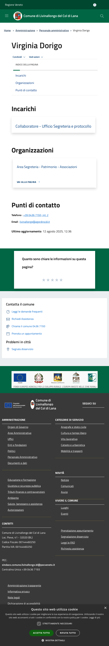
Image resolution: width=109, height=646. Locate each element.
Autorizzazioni (16, 510)
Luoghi (65, 508)
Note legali (14, 597)
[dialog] (54, 625)
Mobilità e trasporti (72, 451)
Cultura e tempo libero (73, 433)
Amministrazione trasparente (24, 585)
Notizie (65, 480)
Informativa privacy (19, 591)
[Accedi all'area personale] (94, 5)
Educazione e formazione (22, 480)
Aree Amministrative (19, 433)
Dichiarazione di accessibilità (24, 603)
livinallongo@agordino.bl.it (35, 222)
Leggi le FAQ (68, 543)
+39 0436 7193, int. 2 (35, 215)
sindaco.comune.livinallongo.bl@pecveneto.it (28, 565)
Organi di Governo (18, 427)
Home (7, 30)
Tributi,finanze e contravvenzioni (26, 492)
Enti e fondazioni (17, 445)
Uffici (11, 439)
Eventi (64, 514)
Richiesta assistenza (72, 549)
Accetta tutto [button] (41, 632)
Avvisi (64, 492)
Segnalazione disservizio (74, 537)
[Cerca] (102, 16)
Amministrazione (25, 30)
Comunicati (67, 486)
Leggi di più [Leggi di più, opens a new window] (94, 617)
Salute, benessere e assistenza (25, 504)
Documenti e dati (17, 463)
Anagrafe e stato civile (73, 427)
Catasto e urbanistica (73, 445)
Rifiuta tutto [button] (68, 632)
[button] (54, 640)
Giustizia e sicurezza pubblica (24, 486)
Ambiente (13, 498)
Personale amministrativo (54, 30)
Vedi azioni (36, 57)
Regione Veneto (14, 5)
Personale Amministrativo (22, 457)
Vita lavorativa (69, 439)
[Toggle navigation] (7, 16)
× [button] (105, 608)
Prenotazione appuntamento (77, 531)
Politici (11, 451)
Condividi (19, 57)
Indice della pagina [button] (27, 64)
